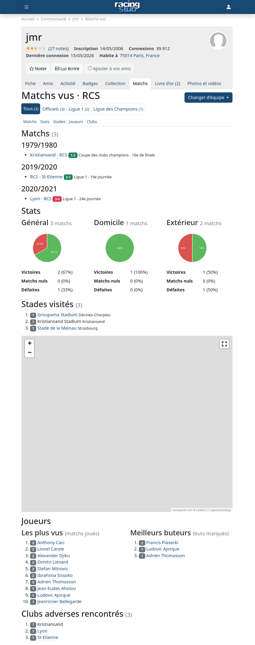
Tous (30, 109)
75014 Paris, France (140, 55)
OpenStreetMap (220, 510)
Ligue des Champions (118, 109)
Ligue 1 (79, 109)
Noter (38, 68)
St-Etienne (47, 637)
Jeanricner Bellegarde (59, 601)
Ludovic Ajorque (54, 595)
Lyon (42, 631)
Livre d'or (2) (167, 83)
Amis (48, 83)
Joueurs (76, 121)
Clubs (92, 121)
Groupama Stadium (57, 314)
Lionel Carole (50, 549)
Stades (59, 121)
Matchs (140, 83)
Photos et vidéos (205, 83)
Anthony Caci (50, 542)
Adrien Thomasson (56, 582)
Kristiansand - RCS (54, 155)
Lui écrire (67, 68)
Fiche (30, 83)
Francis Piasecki (162, 542)
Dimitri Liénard (52, 562)
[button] (29, 343)
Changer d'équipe (207, 97)
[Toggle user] (228, 7)
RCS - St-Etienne (52, 177)
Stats (45, 121)
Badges (90, 83)
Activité (67, 83)
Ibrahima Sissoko (55, 575)
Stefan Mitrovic (52, 568)
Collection (115, 83)
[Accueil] (127, 7)
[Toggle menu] (26, 7)
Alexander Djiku (53, 555)
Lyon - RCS (46, 199)
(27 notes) (47, 48)
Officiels (53, 109)
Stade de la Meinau (57, 328)
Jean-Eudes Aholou (56, 588)
